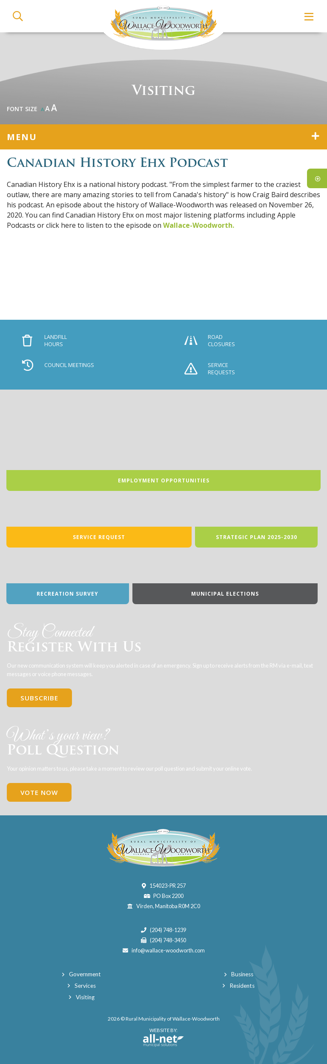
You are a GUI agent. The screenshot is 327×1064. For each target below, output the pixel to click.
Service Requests (209, 368)
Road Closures (209, 340)
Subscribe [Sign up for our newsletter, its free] (39, 698)
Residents (242, 985)
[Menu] (309, 16)
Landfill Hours (44, 340)
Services (85, 985)
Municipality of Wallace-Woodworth (163, 25)
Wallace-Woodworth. (198, 225)
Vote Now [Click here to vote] (39, 792)
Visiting (85, 997)
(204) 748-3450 (168, 940)
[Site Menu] (163, 136)
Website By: (163, 1037)
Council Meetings (58, 365)
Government (85, 974)
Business (242, 974)
